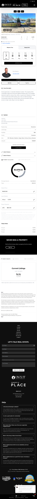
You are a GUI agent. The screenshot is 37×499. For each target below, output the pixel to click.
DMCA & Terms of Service (19, 497)
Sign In (32, 1)
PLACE (26, 469)
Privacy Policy (11, 497)
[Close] (34, 486)
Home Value (18, 334)
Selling (18, 330)
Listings (18, 327)
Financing (18, 332)
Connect (18, 337)
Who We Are (18, 335)
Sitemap (26, 497)
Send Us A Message (18, 370)
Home (18, 325)
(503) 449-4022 (18, 396)
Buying (18, 328)
